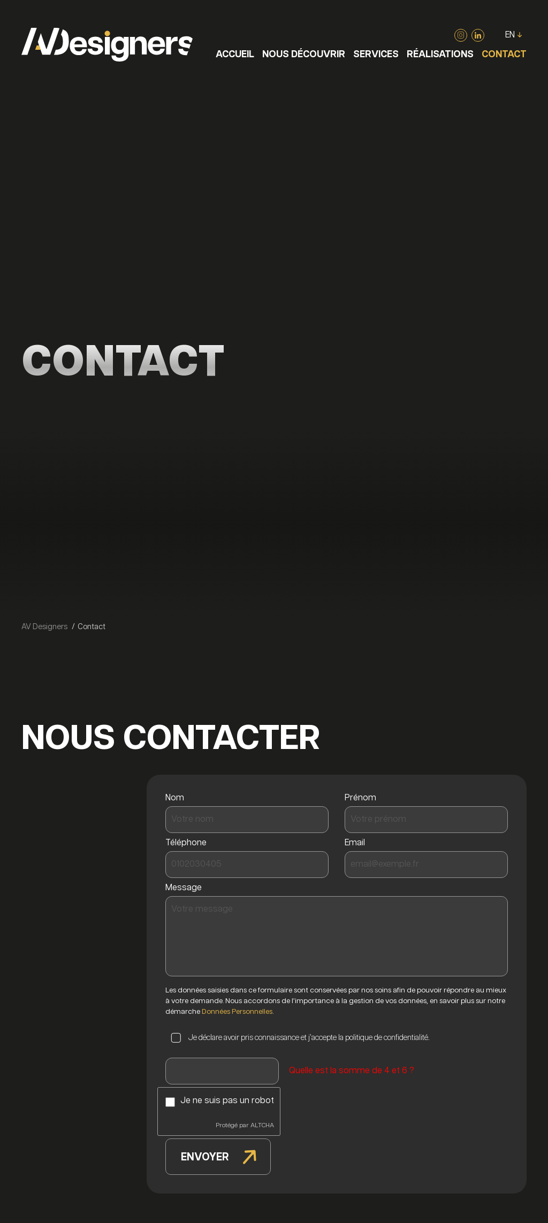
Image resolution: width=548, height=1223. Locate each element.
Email (357, 842)
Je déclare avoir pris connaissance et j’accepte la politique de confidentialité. (309, 1038)
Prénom (363, 797)
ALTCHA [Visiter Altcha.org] (262, 1125)
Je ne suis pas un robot (227, 1100)
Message (186, 887)
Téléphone (188, 842)
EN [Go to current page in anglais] (510, 35)
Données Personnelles (237, 1011)
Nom (177, 797)
